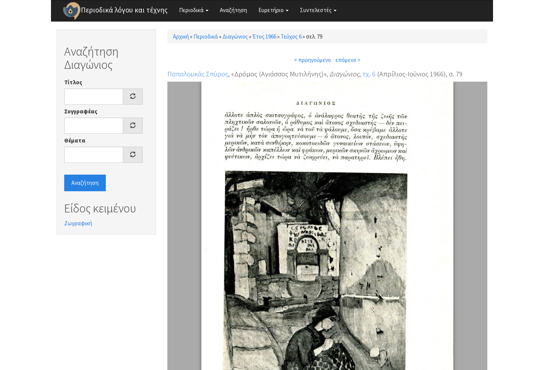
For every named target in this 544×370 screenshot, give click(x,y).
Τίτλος (73, 82)
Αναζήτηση (233, 10)
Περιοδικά (194, 10)
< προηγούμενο (312, 59)
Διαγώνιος (235, 36)
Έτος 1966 (264, 36)
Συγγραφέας (80, 111)
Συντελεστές (318, 10)
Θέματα (74, 140)
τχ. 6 (369, 73)
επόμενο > (347, 59)
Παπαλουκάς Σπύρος (197, 73)
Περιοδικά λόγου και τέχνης (124, 9)
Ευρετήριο (273, 10)
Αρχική (181, 36)
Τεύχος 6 (291, 36)
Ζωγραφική (78, 223)
